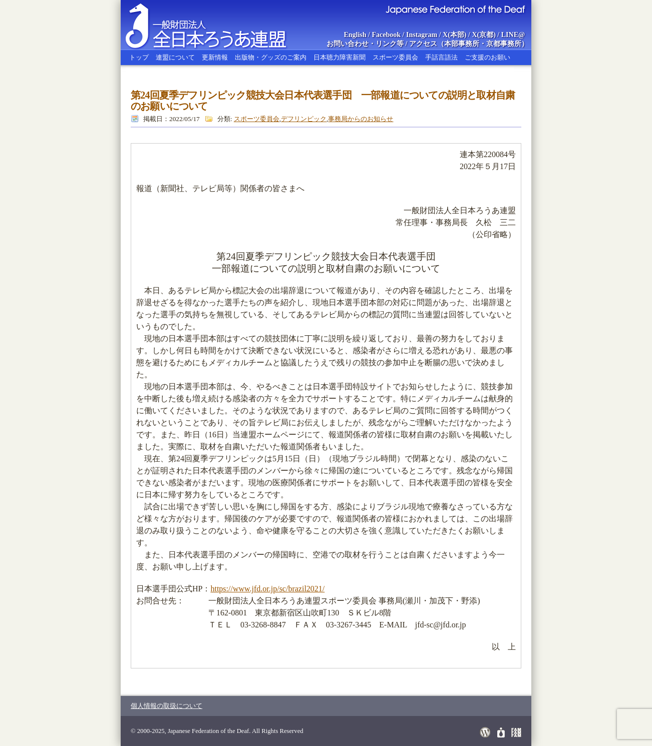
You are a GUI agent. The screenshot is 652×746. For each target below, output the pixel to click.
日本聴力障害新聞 (339, 57)
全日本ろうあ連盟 (215, 25)
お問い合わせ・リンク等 (365, 44)
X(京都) (483, 35)
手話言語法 (441, 57)
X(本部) (454, 35)
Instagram (421, 35)
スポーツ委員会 (395, 57)
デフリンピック (304, 119)
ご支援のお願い (487, 57)
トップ (139, 57)
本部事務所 (461, 44)
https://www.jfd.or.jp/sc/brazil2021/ (267, 588)
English (355, 35)
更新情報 (215, 57)
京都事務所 (503, 44)
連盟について (175, 57)
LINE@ (513, 35)
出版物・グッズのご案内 (270, 57)
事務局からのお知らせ (360, 119)
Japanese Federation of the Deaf (455, 9)
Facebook (386, 35)
